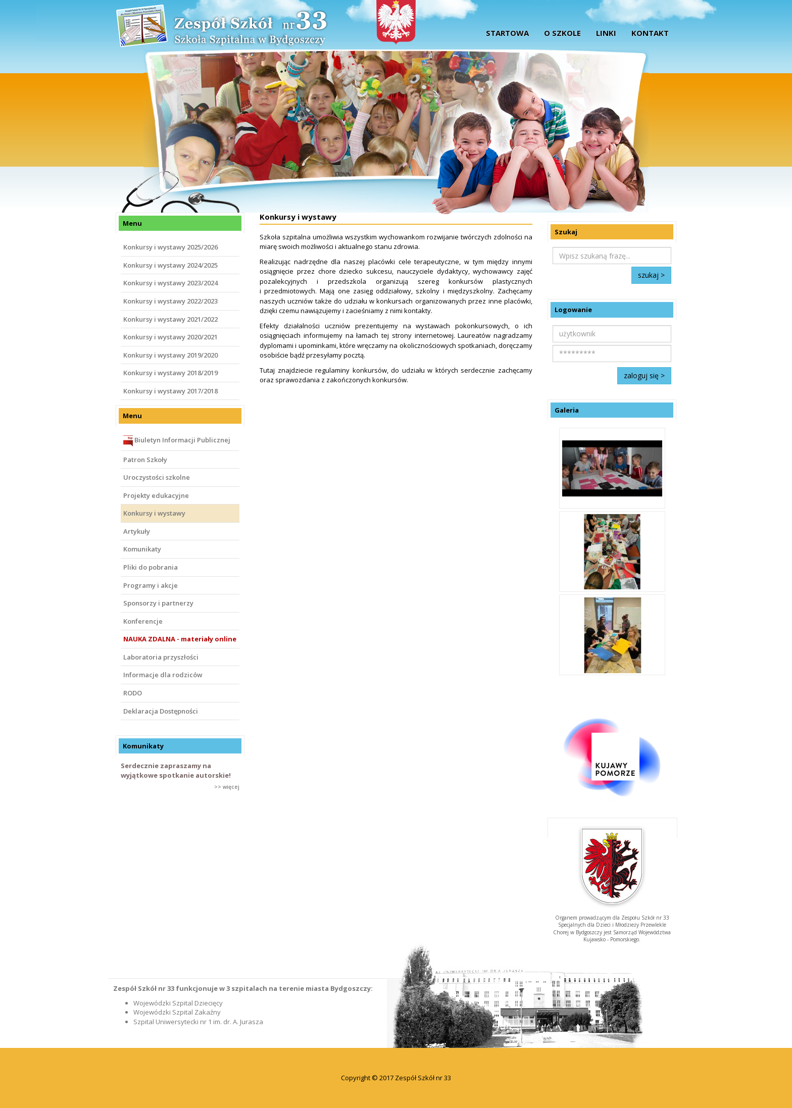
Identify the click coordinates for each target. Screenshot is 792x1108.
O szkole (562, 33)
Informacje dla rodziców (163, 674)
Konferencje (143, 621)
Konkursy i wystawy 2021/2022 (170, 319)
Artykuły (136, 531)
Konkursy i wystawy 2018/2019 (170, 372)
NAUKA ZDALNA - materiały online (179, 638)
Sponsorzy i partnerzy (158, 603)
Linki (606, 33)
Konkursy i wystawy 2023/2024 (170, 282)
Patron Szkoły (145, 459)
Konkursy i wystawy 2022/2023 (170, 301)
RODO (132, 692)
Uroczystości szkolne (156, 477)
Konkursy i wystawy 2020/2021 (170, 336)
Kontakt (650, 33)
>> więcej (226, 786)
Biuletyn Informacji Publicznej (176, 440)
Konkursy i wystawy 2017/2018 (170, 390)
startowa (507, 33)
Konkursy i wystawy (154, 513)
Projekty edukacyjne (156, 495)
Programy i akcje (150, 585)
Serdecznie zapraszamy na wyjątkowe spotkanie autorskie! (176, 770)
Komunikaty (142, 548)
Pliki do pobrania (150, 567)
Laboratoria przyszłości (161, 657)
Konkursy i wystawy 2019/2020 (170, 355)
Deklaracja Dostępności (160, 711)
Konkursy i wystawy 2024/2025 (170, 265)
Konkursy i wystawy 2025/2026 (170, 246)
